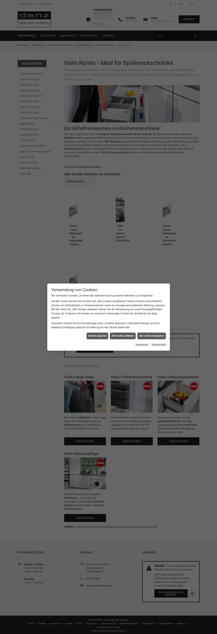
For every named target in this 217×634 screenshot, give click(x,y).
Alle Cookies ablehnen (123, 336)
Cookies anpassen (97, 336)
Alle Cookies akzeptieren (151, 336)
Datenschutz (159, 344)
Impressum (142, 344)
